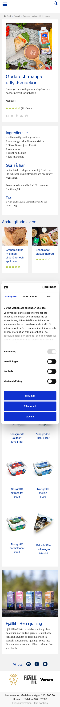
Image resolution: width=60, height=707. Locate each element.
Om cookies (41, 703)
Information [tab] (30, 296)
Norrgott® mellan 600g (43, 493)
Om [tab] (49, 296)
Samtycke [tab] (10, 296)
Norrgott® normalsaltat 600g (17, 548)
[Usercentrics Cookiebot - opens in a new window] (42, 288)
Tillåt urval (30, 406)
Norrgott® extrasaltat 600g (17, 493)
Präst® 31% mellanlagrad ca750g (43, 549)
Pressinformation (22, 703)
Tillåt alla (30, 395)
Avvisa (30, 416)
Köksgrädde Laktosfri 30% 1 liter (17, 438)
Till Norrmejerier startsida (30, 5)
